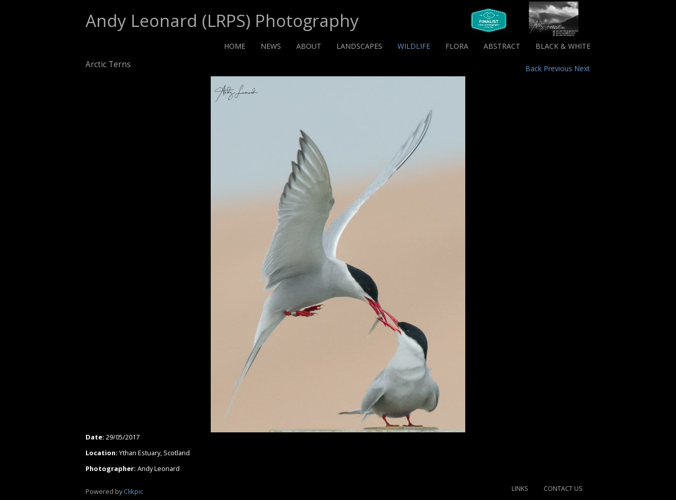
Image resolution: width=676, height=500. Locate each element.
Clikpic (133, 491)
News (271, 46)
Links (520, 488)
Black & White (563, 46)
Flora (456, 46)
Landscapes (359, 46)
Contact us (563, 488)
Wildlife (414, 46)
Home (234, 46)
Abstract (502, 46)
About (308, 46)
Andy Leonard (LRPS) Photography (222, 20)
